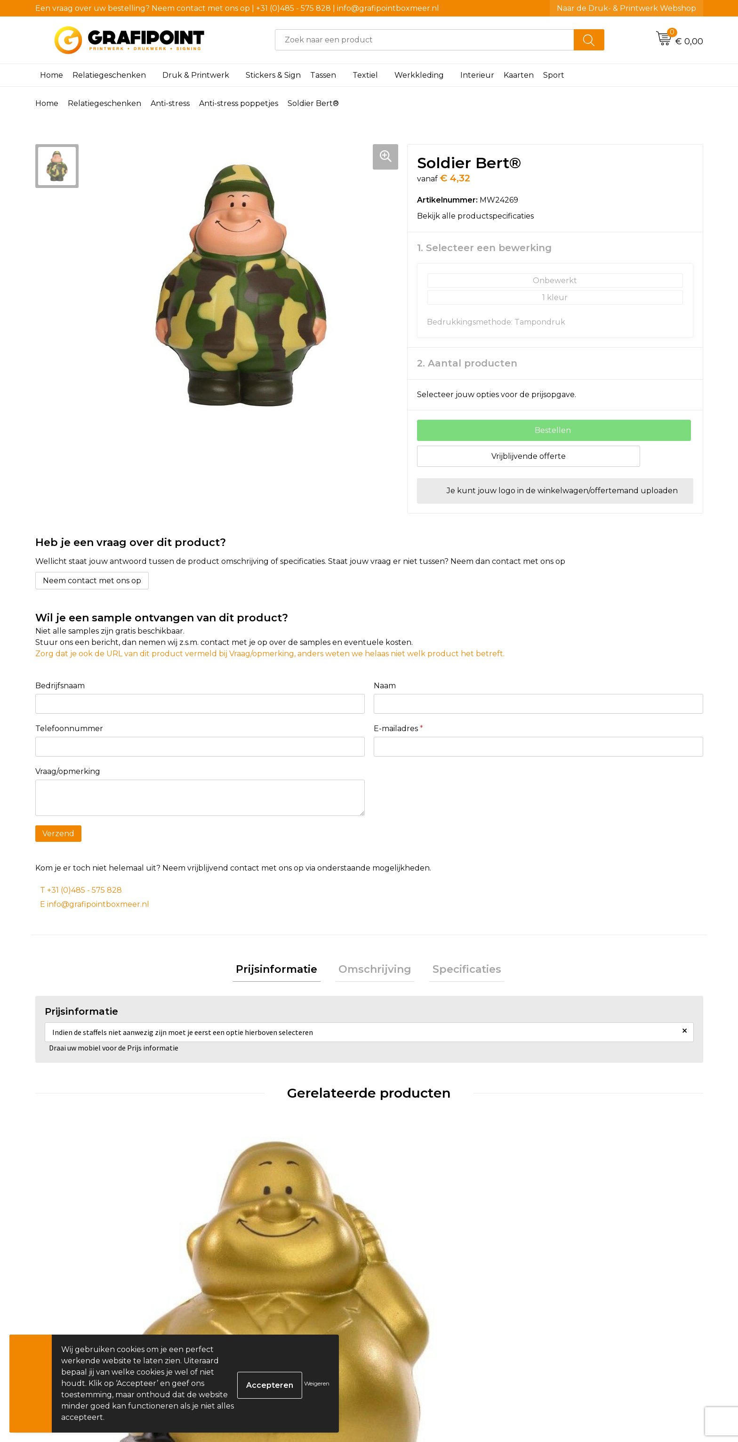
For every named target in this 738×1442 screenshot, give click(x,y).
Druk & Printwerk (195, 75)
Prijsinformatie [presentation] (283, 971)
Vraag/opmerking (67, 771)
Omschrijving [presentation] (374, 971)
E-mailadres (398, 728)
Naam (385, 685)
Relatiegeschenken (109, 75)
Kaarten (519, 75)
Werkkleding (419, 75)
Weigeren (316, 1383)
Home (51, 75)
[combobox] (424, 39)
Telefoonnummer (69, 728)
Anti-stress (170, 103)
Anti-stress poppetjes (238, 103)
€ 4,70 (406, 1308)
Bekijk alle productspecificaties (478, 216)
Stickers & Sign (273, 75)
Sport (553, 75)
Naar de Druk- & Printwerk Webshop (626, 8)
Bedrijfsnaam (60, 685)
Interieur (477, 75)
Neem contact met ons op (92, 580)
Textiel (365, 75)
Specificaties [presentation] (459, 971)
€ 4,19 (572, 1308)
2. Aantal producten (467, 363)
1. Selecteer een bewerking (484, 247)
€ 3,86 (72, 1308)
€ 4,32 (239, 1308)
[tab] (283, 972)
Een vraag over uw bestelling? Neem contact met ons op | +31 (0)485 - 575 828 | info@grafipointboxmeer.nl (237, 8)
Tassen (323, 75)
